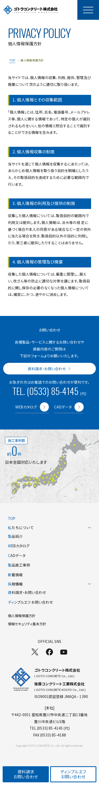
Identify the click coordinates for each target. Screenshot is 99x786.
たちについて (49, 527)
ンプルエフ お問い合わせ (30, 602)
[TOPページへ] (30, 9)
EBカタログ (19, 545)
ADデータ (17, 555)
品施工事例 (19, 565)
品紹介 (15, 536)
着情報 (15, 574)
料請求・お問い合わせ (27, 592)
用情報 (49, 584)
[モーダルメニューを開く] (88, 10)
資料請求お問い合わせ (25, 774)
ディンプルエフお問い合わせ (73, 774)
